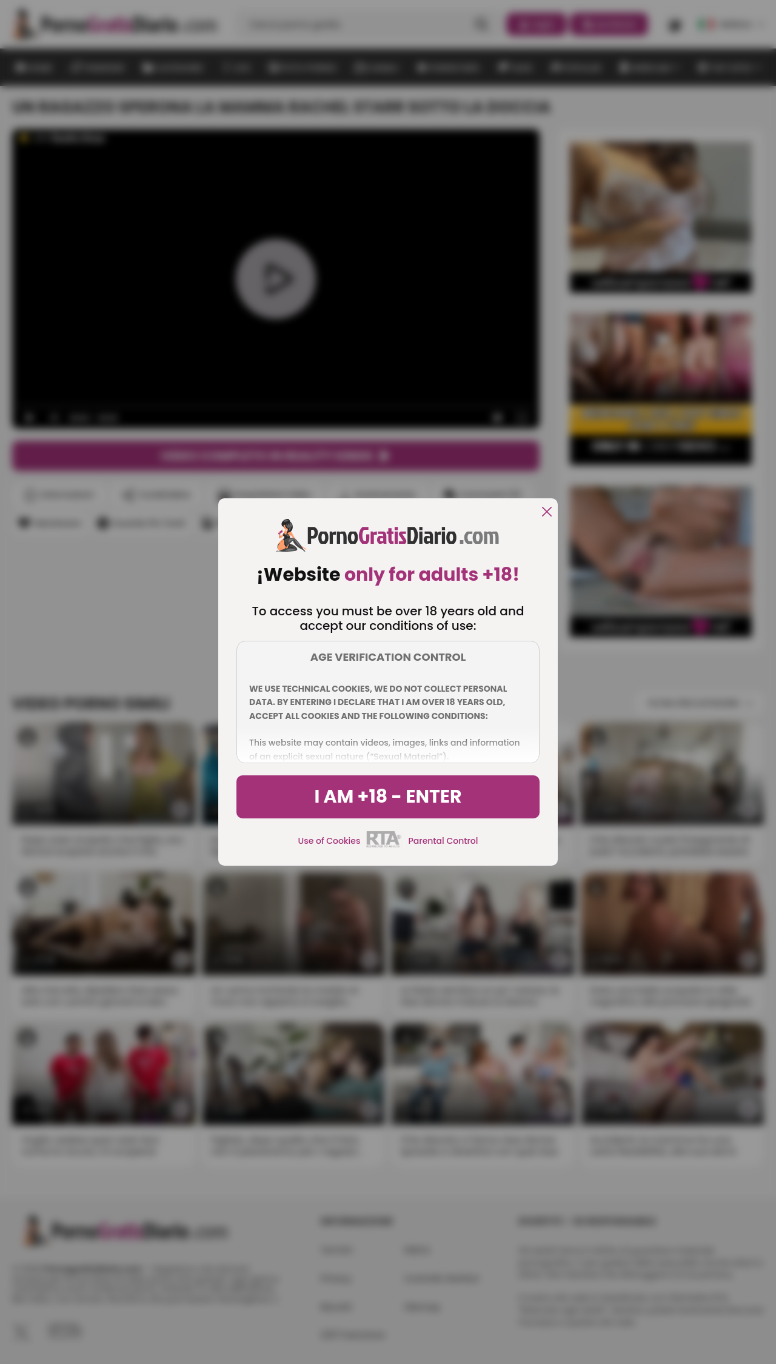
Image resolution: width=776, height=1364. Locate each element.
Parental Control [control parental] (443, 841)
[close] (547, 512)
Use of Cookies (329, 841)
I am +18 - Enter (387, 796)
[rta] (384, 846)
